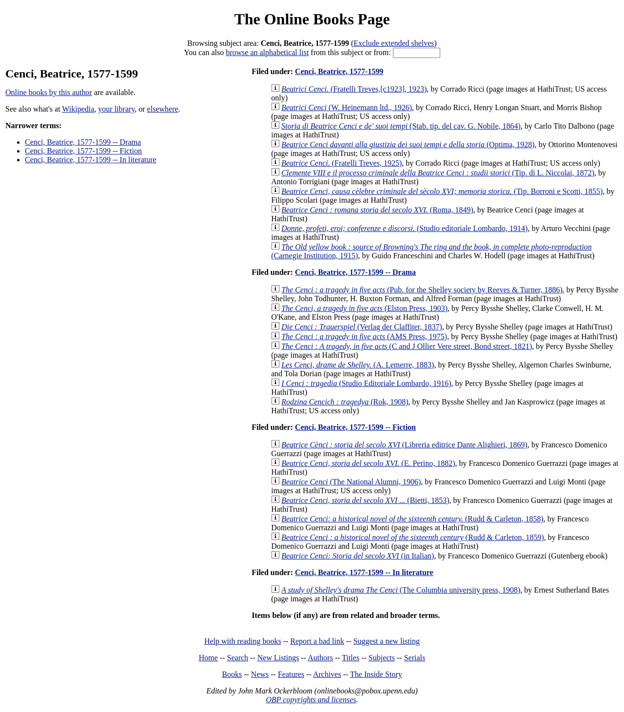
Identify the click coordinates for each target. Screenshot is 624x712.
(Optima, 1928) (408, 144)
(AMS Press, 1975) (364, 336)
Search (238, 658)
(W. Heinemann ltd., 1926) (346, 107)
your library (116, 109)
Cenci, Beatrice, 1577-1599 (339, 71)
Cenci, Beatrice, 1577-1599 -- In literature (90, 159)
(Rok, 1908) (344, 402)
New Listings (278, 658)
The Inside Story (376, 674)
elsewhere (162, 109)
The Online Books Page (312, 19)
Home (208, 658)
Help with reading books (242, 641)
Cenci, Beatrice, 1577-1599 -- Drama (83, 142)
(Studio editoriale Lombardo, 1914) (404, 228)
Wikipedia (78, 109)
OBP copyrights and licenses (311, 699)
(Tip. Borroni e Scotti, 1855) (442, 191)
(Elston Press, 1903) (364, 308)
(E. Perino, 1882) (368, 463)
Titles (350, 658)
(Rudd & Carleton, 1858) (412, 519)
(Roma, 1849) (377, 210)
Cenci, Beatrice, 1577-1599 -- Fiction (83, 151)
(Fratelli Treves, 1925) (341, 163)
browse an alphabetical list (267, 52)
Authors (320, 658)
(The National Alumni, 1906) (351, 482)
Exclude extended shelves (393, 43)
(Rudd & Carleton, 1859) (412, 537)
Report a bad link (317, 641)
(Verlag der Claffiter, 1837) (361, 327)
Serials (415, 658)
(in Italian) (357, 556)
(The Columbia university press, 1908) (400, 590)
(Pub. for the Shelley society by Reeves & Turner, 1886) (422, 290)
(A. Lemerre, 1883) (357, 365)
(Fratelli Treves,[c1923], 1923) (354, 89)
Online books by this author (48, 92)
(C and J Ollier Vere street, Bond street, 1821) (406, 346)
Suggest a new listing (386, 641)
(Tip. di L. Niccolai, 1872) (437, 173)
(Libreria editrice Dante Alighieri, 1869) (404, 445)
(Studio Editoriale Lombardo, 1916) (366, 383)
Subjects (382, 658)
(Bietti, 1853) (365, 500)
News (260, 674)
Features (291, 674)
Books (232, 674)
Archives (327, 674)
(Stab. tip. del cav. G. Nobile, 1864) (401, 126)
